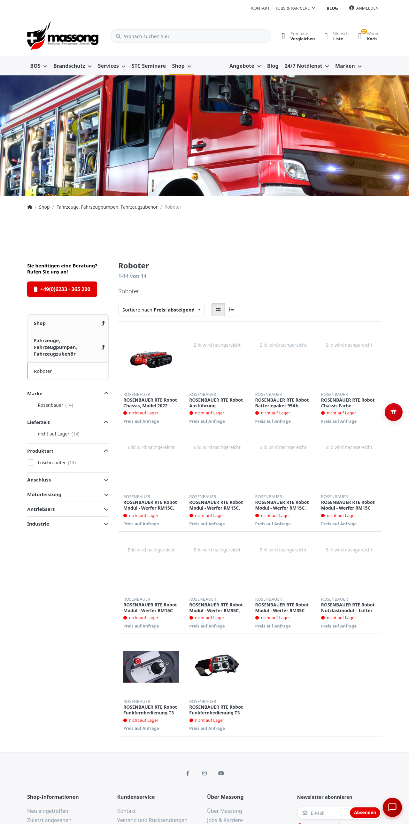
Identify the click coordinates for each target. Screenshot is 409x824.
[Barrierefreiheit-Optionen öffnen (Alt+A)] (394, 412)
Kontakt (260, 8)
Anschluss (39, 479)
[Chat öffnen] (391, 806)
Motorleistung (44, 494)
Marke (34, 393)
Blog (332, 8)
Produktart (40, 451)
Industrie (38, 523)
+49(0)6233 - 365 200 (62, 289)
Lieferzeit (38, 422)
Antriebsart (41, 509)
